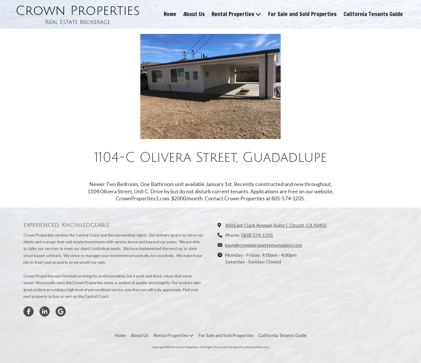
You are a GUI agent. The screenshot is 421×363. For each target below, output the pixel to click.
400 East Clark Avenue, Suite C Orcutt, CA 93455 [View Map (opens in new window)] (276, 225)
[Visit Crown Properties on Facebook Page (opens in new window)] (28, 311)
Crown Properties (77, 11)
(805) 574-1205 (257, 235)
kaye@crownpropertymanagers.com (263, 245)
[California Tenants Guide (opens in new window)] (373, 14)
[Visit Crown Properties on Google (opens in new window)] (61, 311)
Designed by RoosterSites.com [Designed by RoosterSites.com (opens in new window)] (249, 347)
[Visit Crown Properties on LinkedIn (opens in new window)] (44, 311)
